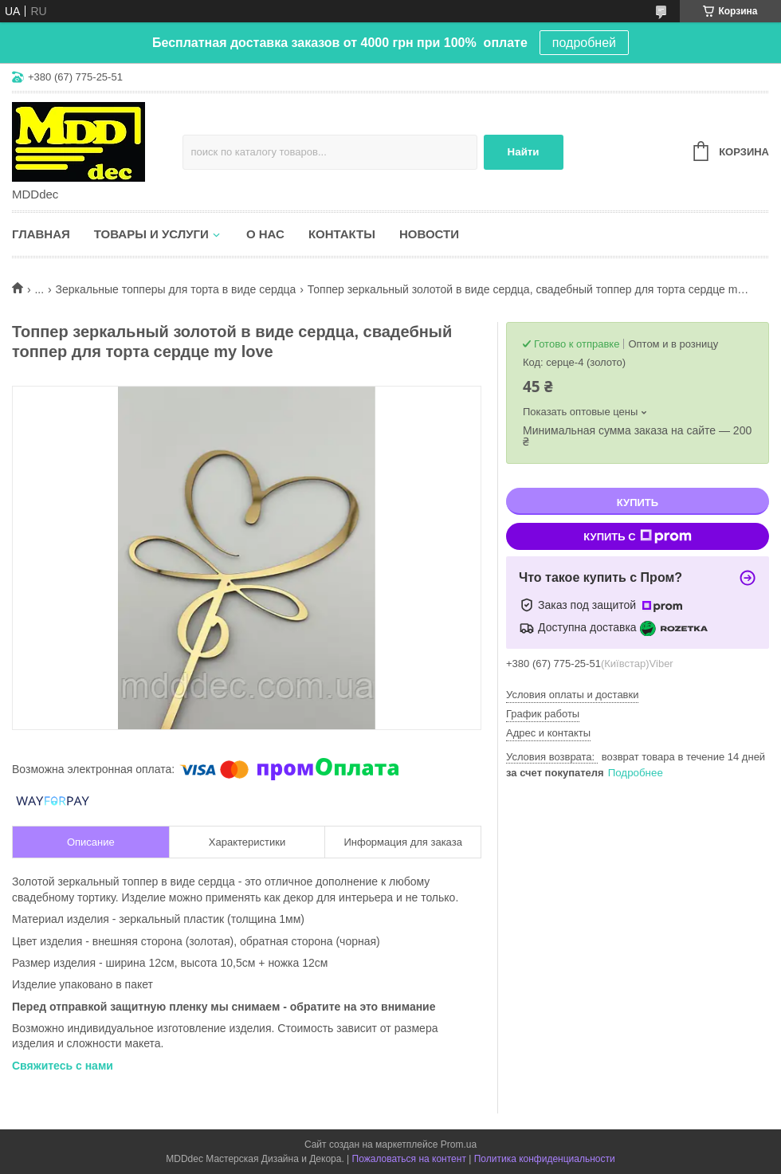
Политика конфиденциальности (544, 1158)
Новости (429, 234)
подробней (584, 42)
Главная (41, 234)
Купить (637, 502)
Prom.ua (459, 1144)
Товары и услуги (151, 234)
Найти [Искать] (524, 152)
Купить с (637, 536)
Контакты (341, 234)
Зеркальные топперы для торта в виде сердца (176, 289)
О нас (265, 234)
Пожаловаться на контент (409, 1158)
